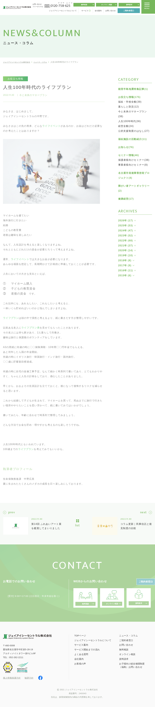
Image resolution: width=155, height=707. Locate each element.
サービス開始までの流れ (87, 649)
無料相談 (84, 4)
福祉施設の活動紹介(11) (132, 139)
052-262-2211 (16, 657)
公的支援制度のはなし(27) (133, 131)
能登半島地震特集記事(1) (133, 89)
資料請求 (129, 4)
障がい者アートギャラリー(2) (134, 188)
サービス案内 (81, 644)
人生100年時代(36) (129, 121)
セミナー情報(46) (128, 155)
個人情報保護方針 (12, 677)
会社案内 (98, 11)
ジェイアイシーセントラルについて (63, 11)
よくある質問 (81, 654)
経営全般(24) (126, 126)
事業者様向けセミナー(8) (133, 165)
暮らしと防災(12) (128, 106)
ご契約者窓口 (128, 11)
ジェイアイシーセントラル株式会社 (19, 62)
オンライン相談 (106, 4)
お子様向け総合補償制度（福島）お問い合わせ (132, 665)
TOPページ (80, 635)
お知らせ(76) (126, 147)
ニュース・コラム (48, 62)
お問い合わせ (110, 11)
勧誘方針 (29, 677)
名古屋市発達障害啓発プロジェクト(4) (134, 175)
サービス (84, 11)
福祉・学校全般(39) (130, 102)
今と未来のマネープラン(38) (132, 114)
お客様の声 (80, 663)
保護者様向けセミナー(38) (133, 160)
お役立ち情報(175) (129, 97)
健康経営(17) (126, 199)
